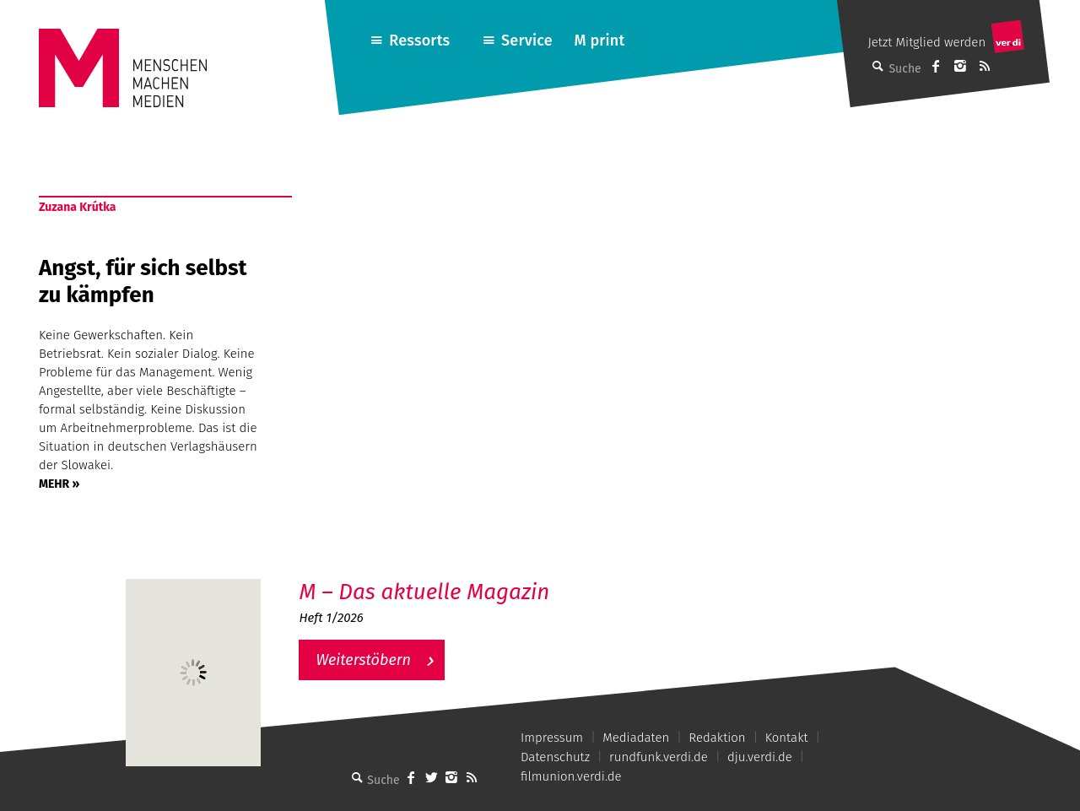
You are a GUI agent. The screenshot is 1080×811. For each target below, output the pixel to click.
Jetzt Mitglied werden (926, 42)
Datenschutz (555, 757)
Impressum (552, 737)
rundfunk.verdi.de (658, 757)
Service (527, 40)
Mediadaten (635, 737)
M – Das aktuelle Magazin (424, 592)
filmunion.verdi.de (571, 776)
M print (599, 40)
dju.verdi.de (759, 757)
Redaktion (716, 737)
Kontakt (786, 737)
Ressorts (419, 40)
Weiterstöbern (363, 660)
